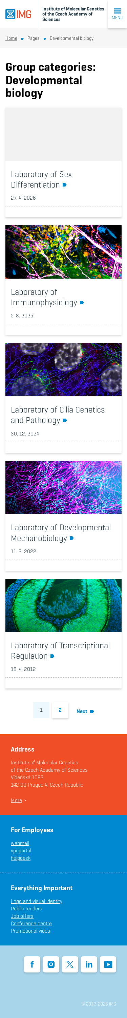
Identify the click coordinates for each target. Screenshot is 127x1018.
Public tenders (26, 908)
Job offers (22, 916)
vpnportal (21, 850)
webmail (20, 843)
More (16, 800)
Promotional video (30, 930)
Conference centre (31, 923)
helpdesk (20, 857)
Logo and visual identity (36, 901)
